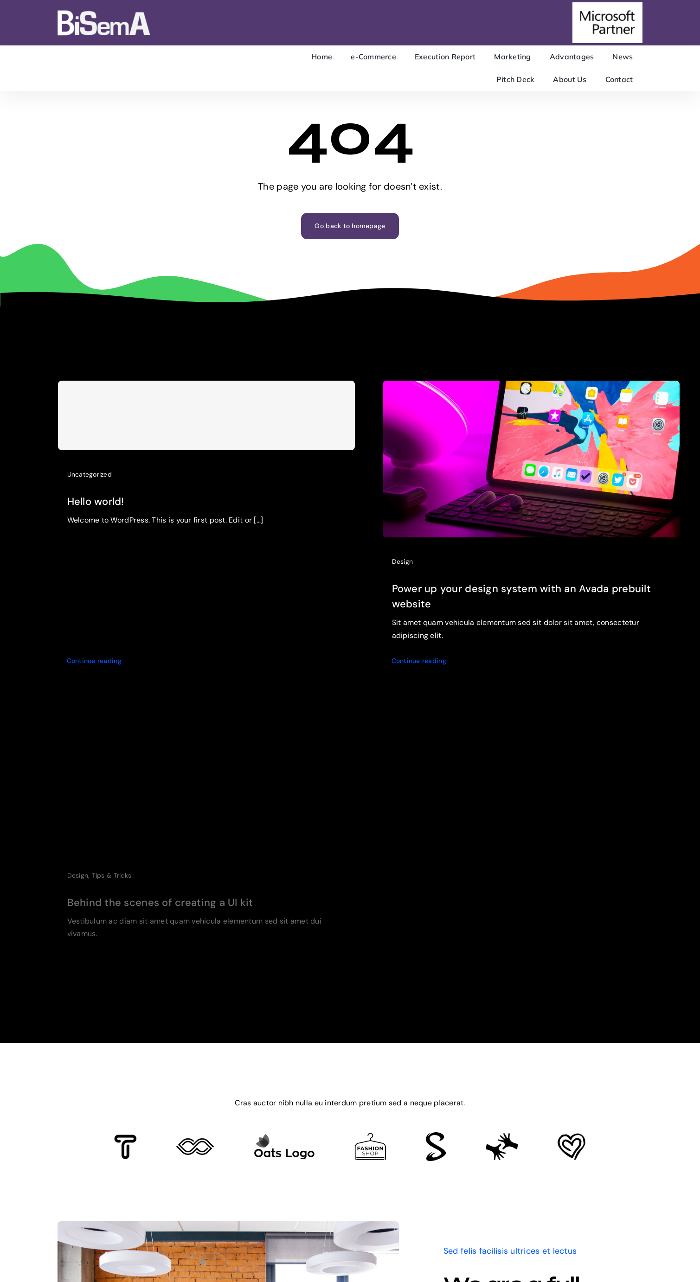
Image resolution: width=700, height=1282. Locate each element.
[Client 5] (195, 1142)
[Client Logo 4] (370, 1136)
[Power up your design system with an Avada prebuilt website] (531, 395)
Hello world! (95, 505)
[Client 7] (435, 1136)
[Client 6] (125, 1138)
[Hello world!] (206, 419)
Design (402, 568)
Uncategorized (89, 478)
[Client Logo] (284, 1137)
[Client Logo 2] (571, 1137)
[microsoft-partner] (607, 6)
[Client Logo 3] (501, 1136)
